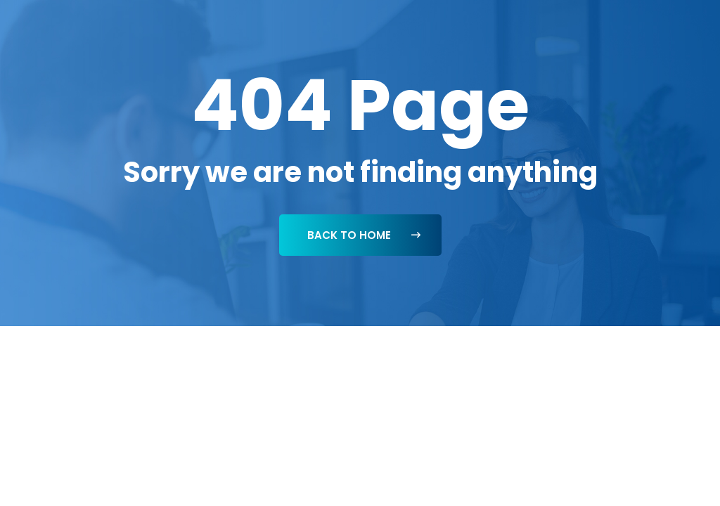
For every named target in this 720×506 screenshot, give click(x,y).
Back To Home (363, 235)
